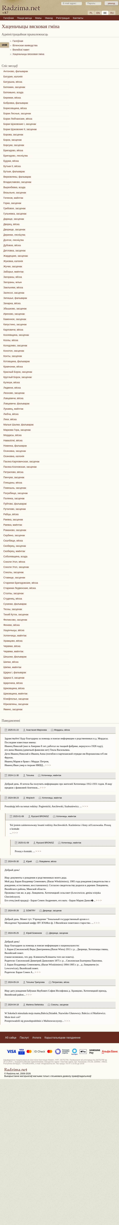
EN (98, 13)
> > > (48, 765)
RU (112, 13)
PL (91, 13)
